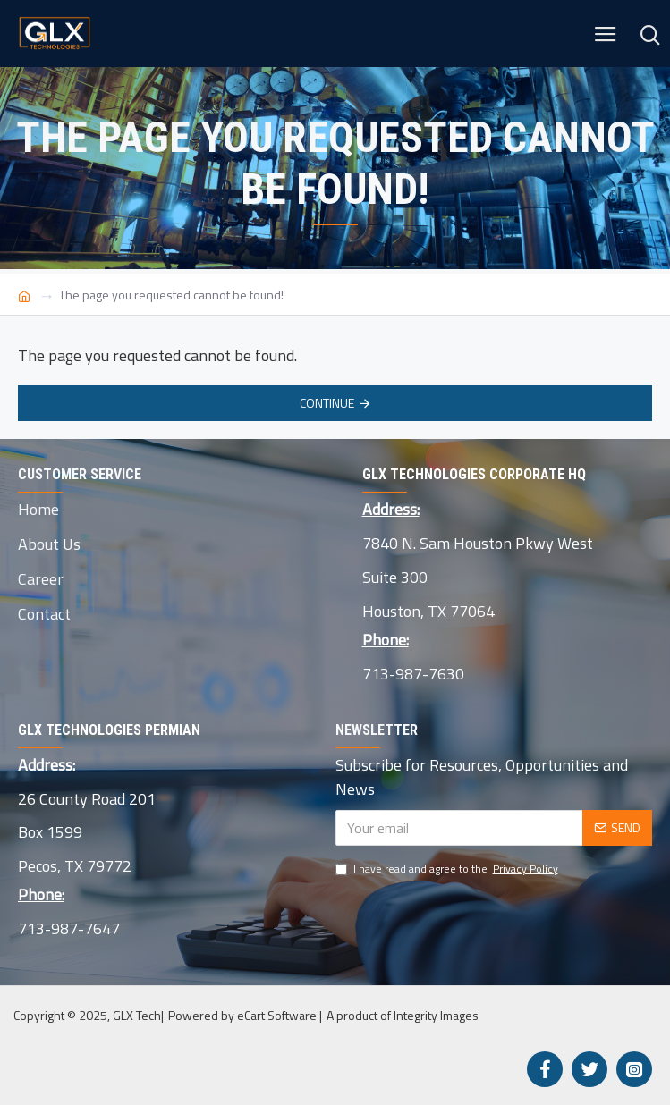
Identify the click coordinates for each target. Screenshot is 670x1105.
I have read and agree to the (448, 869)
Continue (327, 402)
